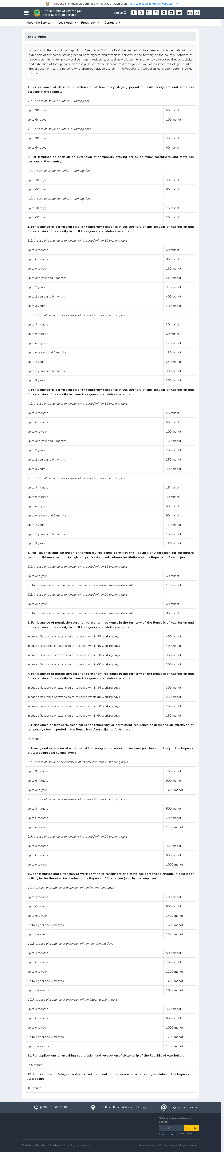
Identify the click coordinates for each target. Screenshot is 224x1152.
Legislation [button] (66, 22)
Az (197, 12)
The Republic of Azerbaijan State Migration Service (62, 13)
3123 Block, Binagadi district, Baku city (122, 1107)
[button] (112, 3)
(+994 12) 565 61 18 (53, 1107)
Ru (190, 12)
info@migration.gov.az (182, 1107)
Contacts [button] (111, 22)
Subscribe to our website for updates (175, 1120)
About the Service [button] (38, 22)
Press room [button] (89, 22)
